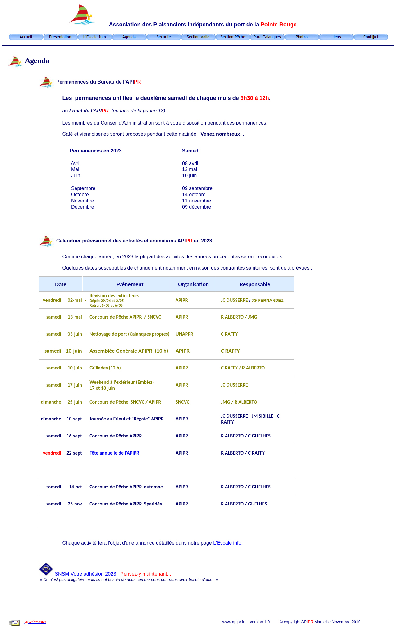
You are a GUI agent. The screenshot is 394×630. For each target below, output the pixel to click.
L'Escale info (227, 543)
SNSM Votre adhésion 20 (75, 574)
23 (113, 574)
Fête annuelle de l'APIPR (114, 453)
